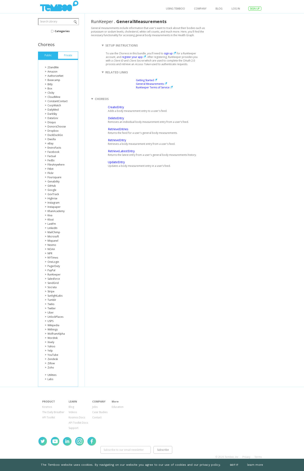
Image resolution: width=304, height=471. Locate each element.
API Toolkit (48, 417)
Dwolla (52, 139)
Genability (54, 181)
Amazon (52, 71)
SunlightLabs (55, 295)
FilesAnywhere (56, 164)
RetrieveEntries (118, 129)
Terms (258, 457)
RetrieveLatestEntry (121, 151)
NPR (50, 253)
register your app (132, 57)
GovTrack (53, 194)
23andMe (53, 67)
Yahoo (51, 346)
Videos (73, 412)
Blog (219, 8)
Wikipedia (53, 325)
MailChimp (54, 232)
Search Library (48, 21)
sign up (168, 53)
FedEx (51, 160)
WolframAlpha (56, 333)
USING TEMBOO (175, 8)
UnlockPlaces (55, 317)
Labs (50, 379)
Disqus (52, 122)
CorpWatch (54, 105)
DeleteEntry (116, 118)
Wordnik (53, 338)
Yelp (50, 350)
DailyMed (53, 109)
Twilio (51, 304)
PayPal (51, 270)
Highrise (52, 198)
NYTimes (53, 257)
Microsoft (53, 236)
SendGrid (53, 283)
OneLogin (53, 262)
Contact (97, 417)
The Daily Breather (53, 412)
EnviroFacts (54, 147)
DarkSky (52, 114)
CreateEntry (116, 107)
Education (118, 407)
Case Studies (99, 412)
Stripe (51, 291)
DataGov (53, 118)
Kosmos (47, 407)
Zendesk (53, 359)
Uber (51, 312)
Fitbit (50, 169)
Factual (52, 156)
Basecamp (54, 80)
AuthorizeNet (55, 76)
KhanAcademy (56, 211)
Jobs (95, 407)
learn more (255, 464)
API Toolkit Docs (78, 422)
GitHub (52, 186)
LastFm (52, 224)
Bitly (50, 84)
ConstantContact (58, 101)
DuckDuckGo (55, 135)
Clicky (51, 92)
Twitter (52, 308)
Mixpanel (53, 240)
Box (50, 88)
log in (236, 8)
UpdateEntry (116, 162)
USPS (50, 321)
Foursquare (54, 177)
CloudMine (54, 97)
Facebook (53, 152)
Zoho (51, 367)
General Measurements (150, 84)
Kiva (50, 215)
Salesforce (54, 279)
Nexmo (52, 245)
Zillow (51, 363)
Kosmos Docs (77, 417)
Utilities (52, 375)
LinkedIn (52, 228)
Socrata (52, 287)
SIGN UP (255, 8)
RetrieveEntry (117, 140)
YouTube (53, 355)
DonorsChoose (57, 126)
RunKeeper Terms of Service (153, 87)
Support (73, 428)
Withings (53, 329)
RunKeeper (54, 274)
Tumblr (52, 300)
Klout (51, 219)
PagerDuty (54, 266)
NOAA (51, 249)
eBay (50, 143)
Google (52, 190)
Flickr (51, 173)
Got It (234, 465)
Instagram (54, 202)
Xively (51, 342)
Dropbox (53, 131)
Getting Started (145, 80)
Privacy (246, 457)
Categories (62, 31)
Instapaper (54, 207)
